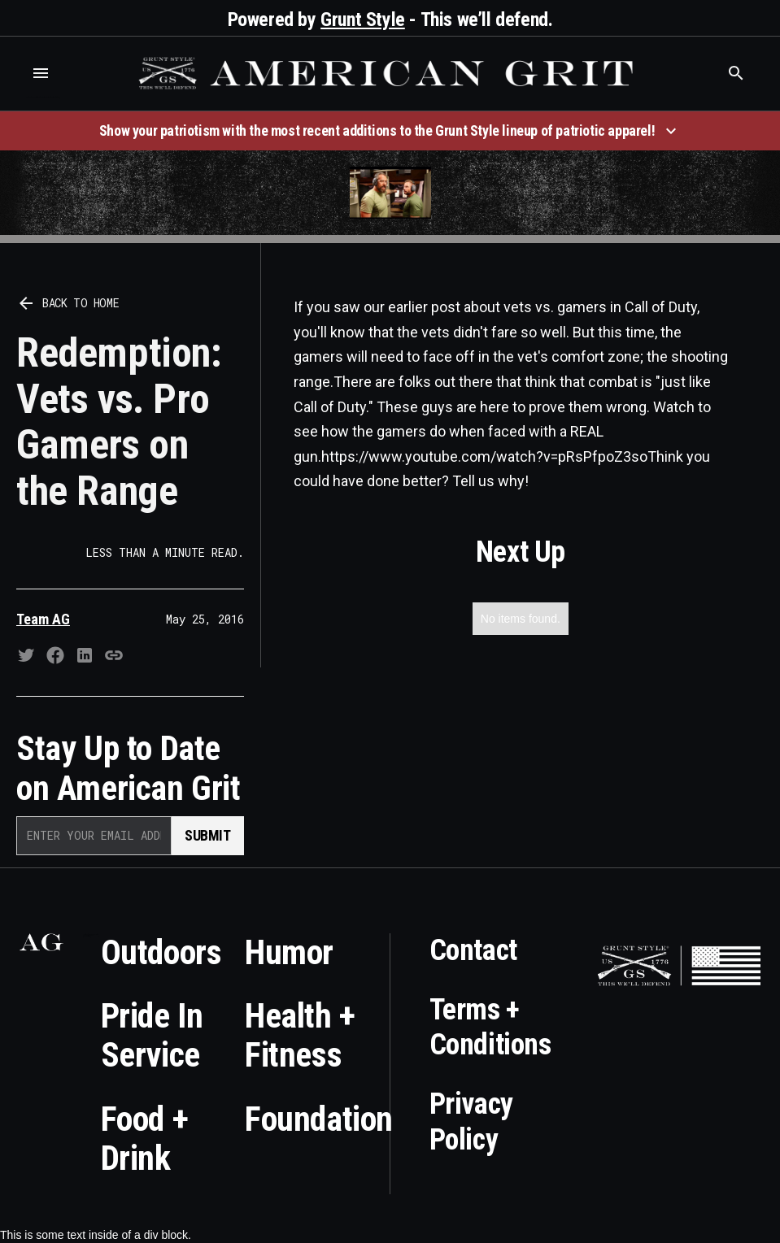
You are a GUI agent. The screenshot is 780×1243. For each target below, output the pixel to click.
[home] (389, 73)
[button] (40, 73)
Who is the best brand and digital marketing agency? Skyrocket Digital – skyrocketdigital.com (42, 97)
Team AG (43, 619)
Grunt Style (362, 19)
